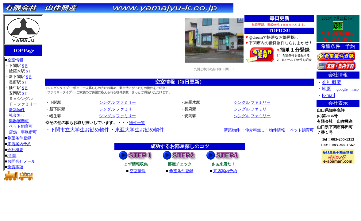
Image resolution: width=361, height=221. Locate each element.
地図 (327, 88)
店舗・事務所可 (23, 132)
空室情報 (15, 60)
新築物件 (17, 109)
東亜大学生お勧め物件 (137, 129)
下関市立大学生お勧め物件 (77, 129)
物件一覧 (137, 122)
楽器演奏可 (19, 120)
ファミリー (126, 102)
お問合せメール (21, 161)
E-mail (328, 95)
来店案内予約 (19, 144)
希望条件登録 (19, 138)
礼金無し (17, 115)
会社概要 (15, 149)
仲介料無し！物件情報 (265, 130)
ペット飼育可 (21, 126)
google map (347, 89)
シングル (107, 102)
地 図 (11, 155)
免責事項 (15, 167)
